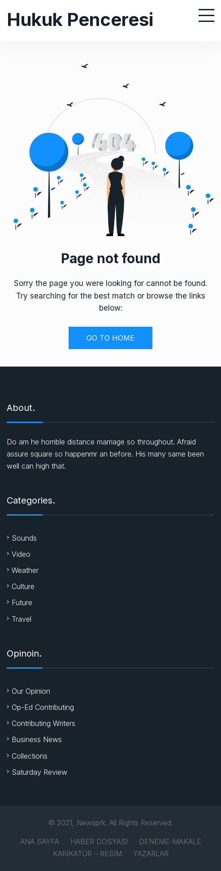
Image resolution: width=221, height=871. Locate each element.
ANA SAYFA (39, 841)
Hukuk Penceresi (80, 19)
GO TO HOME (110, 337)
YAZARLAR (151, 853)
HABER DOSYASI (99, 841)
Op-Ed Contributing (43, 707)
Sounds (24, 538)
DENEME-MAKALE (170, 841)
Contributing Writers (43, 723)
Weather (25, 570)
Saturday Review (39, 772)
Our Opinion (31, 691)
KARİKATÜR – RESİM (87, 853)
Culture (23, 586)
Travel (21, 619)
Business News (37, 739)
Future (22, 602)
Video (21, 554)
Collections (30, 755)
